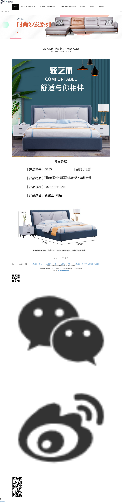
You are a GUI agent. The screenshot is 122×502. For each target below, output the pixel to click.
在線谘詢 (91, 7)
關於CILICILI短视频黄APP (28, 7)
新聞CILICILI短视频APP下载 (68, 7)
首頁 (15, 7)
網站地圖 (2, 501)
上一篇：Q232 (57, 258)
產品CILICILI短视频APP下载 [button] (48, 7)
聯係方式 (101, 7)
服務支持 (82, 7)
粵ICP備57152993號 (63, 271)
